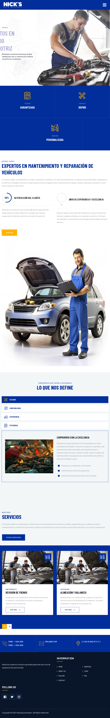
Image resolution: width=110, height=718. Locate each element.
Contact (62, 680)
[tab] (55, 399)
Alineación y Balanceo (73, 592)
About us (62, 671)
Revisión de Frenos (16, 592)
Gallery (62, 676)
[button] (9, 626)
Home (60, 667)
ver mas (9, 233)
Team (86, 671)
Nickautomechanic (24, 712)
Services (87, 667)
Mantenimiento (11, 589)
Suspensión (64, 589)
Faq (85, 676)
